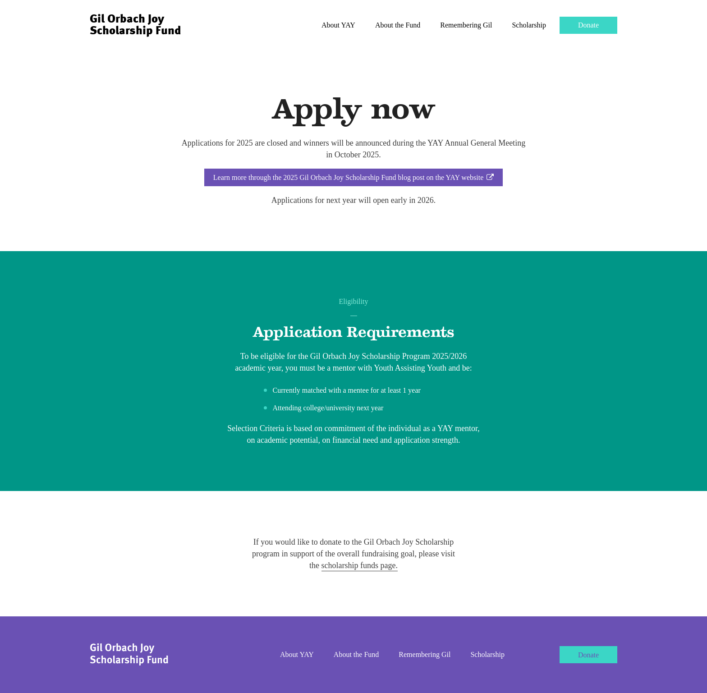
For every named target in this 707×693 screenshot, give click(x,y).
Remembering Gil (466, 25)
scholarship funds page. (359, 565)
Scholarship (529, 25)
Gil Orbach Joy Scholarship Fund (135, 25)
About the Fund (397, 25)
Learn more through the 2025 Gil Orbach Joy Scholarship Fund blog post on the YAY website (353, 177)
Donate (588, 25)
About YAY (338, 25)
